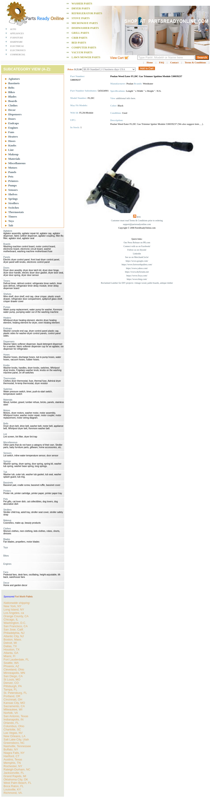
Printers (13, 181)
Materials (14, 158)
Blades (12, 96)
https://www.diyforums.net (137, 272)
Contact (174, 62)
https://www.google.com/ (137, 261)
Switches (13, 207)
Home (150, 62)
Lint (11, 150)
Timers (12, 216)
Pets (10, 176)
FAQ (161, 62)
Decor (12, 110)
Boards (12, 101)
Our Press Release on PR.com (137, 242)
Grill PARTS (80, 32)
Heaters (13, 136)
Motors (12, 167)
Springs (13, 198)
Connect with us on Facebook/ (136, 246)
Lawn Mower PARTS (86, 57)
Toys (11, 221)
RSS (139, 217)
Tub (10, 225)
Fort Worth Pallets (24, 596)
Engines (13, 127)
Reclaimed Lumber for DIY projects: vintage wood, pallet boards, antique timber (137, 283)
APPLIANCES (17, 33)
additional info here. (126, 98)
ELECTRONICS (18, 50)
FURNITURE (16, 37)
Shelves (12, 194)
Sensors (13, 190)
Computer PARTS (84, 47)
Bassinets (14, 83)
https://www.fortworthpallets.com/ (137, 264)
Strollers (13, 203)
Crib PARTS (79, 37)
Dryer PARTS (81, 8)
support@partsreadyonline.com (137, 224)
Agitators (14, 78)
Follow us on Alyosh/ (136, 250)
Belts (11, 87)
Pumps (12, 185)
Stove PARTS (81, 18)
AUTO (13, 29)
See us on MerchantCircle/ (137, 257)
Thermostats (16, 212)
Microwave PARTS (85, 23)
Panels (12, 172)
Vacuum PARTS (82, 52)
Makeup (13, 154)
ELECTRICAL (17, 46)
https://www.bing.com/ (137, 279)
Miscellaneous (17, 163)
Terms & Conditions (195, 62)
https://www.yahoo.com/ (137, 268)
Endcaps (13, 123)
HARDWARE (16, 42)
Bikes (11, 92)
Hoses (12, 141)
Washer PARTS (82, 3)
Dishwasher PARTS (85, 28)
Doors (12, 118)
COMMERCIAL (17, 54)
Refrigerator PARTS (87, 13)
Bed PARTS (79, 42)
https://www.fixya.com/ (136, 275)
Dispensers (15, 114)
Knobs (12, 145)
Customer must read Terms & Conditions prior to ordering (137, 220)
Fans (11, 132)
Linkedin (137, 253)
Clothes (13, 105)
